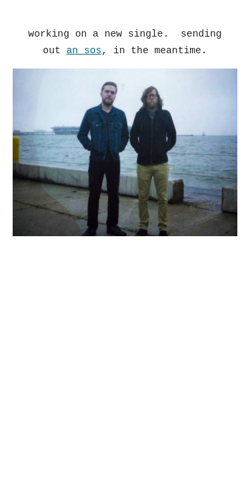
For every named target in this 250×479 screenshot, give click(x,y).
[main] (125, 42)
